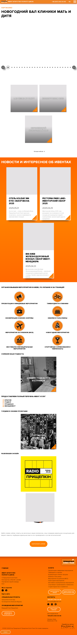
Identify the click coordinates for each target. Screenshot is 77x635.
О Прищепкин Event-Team (9, 578)
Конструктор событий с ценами (11, 580)
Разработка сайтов (68, 624)
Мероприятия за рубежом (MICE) (58, 578)
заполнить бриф (38, 544)
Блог (3, 584)
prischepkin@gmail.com (54, 601)
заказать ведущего (8, 613)
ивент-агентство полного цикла (8, 574)
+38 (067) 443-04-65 (59, 2)
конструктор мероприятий (68, 592)
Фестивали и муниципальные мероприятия (61, 582)
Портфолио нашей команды (10, 582)
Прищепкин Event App (8, 600)
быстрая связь (54, 609)
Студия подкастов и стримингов (58, 587)
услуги (5, 632)
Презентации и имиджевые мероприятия (60, 570)
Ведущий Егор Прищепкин (10, 608)
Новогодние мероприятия (56, 580)
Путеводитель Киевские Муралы (12, 602)
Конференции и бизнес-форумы (58, 574)
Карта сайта (6, 594)
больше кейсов (38, 151)
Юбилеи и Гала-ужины (54, 576)
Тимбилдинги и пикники (55, 572)
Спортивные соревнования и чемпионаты (60, 585)
